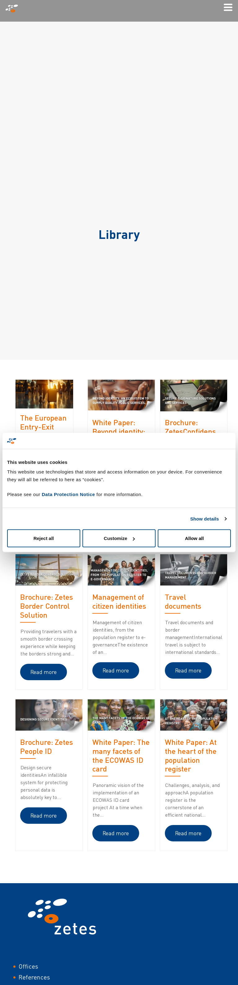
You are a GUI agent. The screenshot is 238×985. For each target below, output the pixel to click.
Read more (43, 671)
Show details (204, 518)
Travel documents (183, 601)
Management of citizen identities (119, 601)
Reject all (43, 538)
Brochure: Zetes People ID (46, 746)
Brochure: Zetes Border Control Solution (46, 605)
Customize (119, 538)
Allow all (194, 538)
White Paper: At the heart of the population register (191, 755)
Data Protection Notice (68, 494)
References (34, 977)
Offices (28, 966)
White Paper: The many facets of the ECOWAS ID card (121, 755)
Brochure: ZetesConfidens (190, 427)
